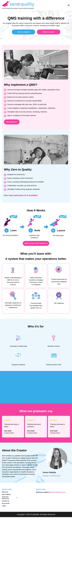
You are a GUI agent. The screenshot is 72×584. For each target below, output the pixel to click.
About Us (5, 493)
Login (4, 507)
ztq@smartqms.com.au (58, 493)
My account (6, 504)
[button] (68, 5)
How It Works (6, 495)
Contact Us (5, 502)
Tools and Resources (9, 498)
